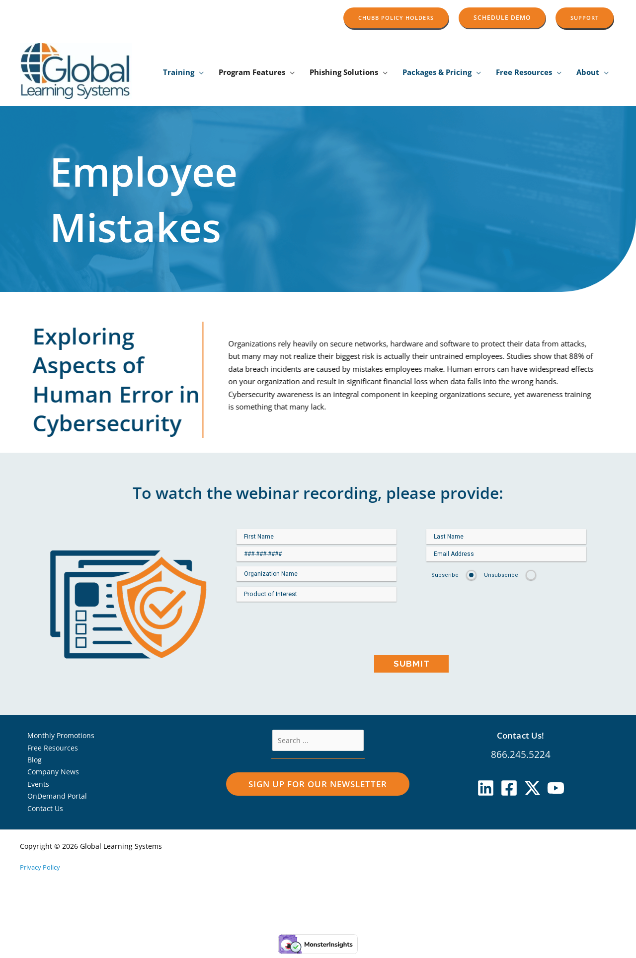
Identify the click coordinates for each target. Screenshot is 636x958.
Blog (30, 761)
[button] (396, 17)
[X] (532, 788)
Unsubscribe (501, 575)
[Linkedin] (485, 788)
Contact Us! (520, 735)
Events (33, 786)
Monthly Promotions (57, 736)
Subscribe (445, 575)
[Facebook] (509, 788)
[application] (199, 72)
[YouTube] (555, 788)
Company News (49, 774)
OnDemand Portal (53, 799)
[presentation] (411, 633)
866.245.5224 (521, 754)
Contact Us (40, 812)
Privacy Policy (42, 871)
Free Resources (48, 748)
